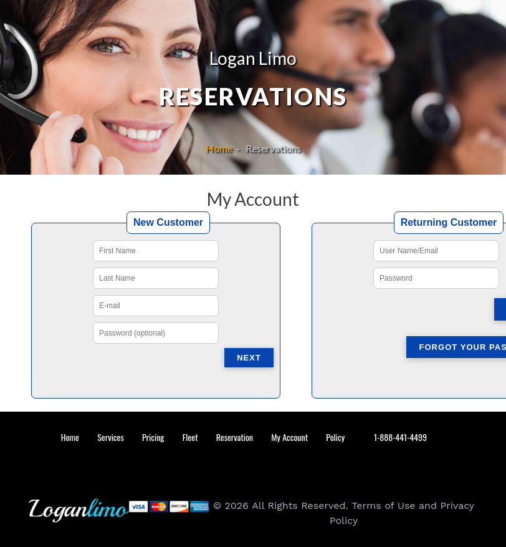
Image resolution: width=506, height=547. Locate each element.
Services (110, 436)
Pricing (153, 436)
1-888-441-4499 (398, 436)
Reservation (234, 436)
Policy (335, 436)
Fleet (190, 436)
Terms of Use (383, 505)
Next (249, 357)
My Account (289, 436)
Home (221, 148)
